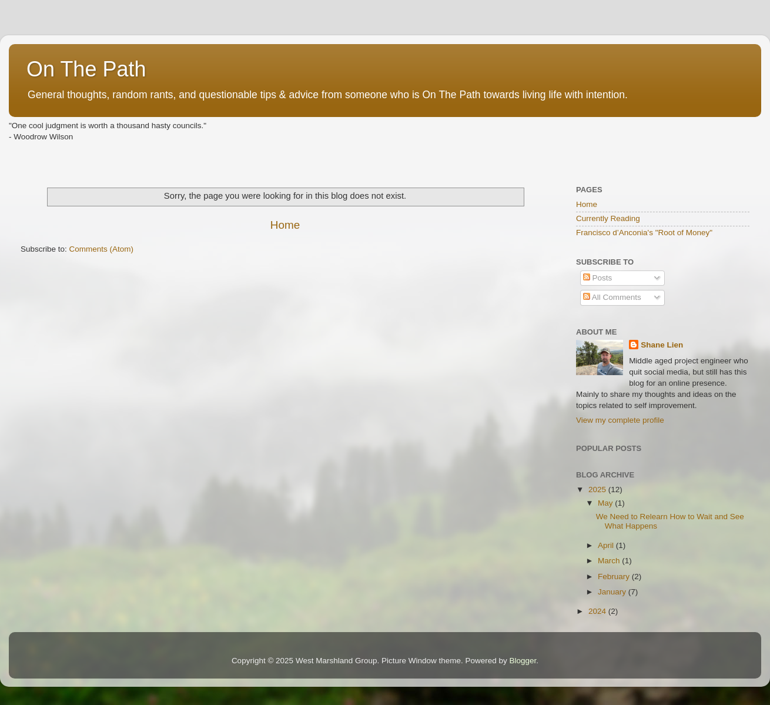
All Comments (612, 297)
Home (285, 225)
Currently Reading (608, 218)
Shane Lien (662, 344)
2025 (598, 489)
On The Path (86, 69)
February (615, 576)
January (613, 591)
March (610, 560)
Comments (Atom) (101, 249)
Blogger (523, 660)
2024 (598, 611)
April (607, 545)
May (606, 503)
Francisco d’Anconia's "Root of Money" (644, 232)
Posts (597, 277)
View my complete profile (620, 420)
